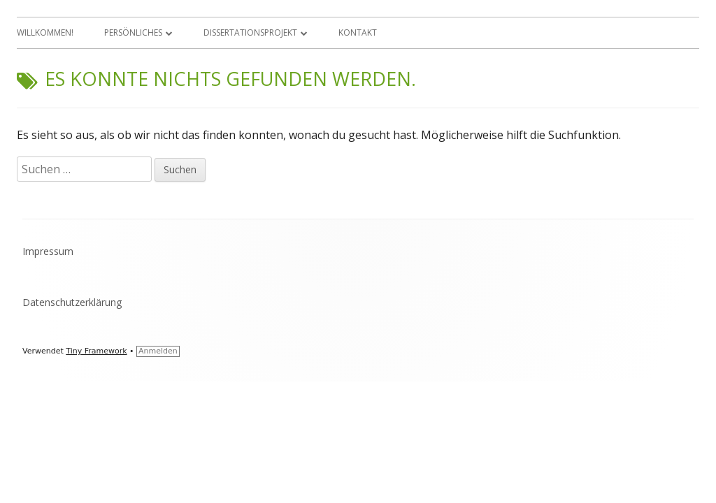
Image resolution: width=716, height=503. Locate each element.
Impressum (47, 251)
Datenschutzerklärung (72, 302)
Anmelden (158, 351)
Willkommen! (45, 32)
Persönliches (133, 32)
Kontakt (357, 32)
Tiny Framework (96, 351)
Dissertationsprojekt (250, 32)
